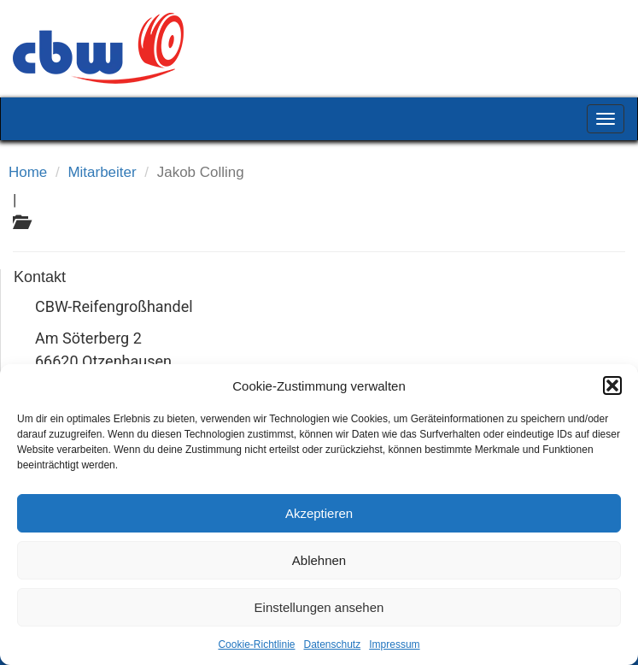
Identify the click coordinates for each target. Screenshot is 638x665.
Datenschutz (332, 644)
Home (28, 172)
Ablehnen (319, 560)
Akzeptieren (319, 513)
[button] (612, 385)
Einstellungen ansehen (319, 607)
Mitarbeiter (101, 172)
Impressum (394, 644)
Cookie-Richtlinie (256, 644)
